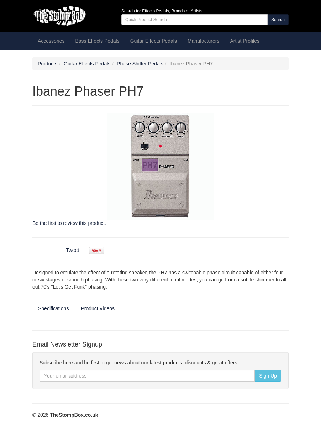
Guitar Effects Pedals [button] (153, 41)
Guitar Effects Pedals (87, 64)
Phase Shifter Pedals (140, 64)
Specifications (53, 308)
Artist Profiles (244, 41)
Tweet (72, 250)
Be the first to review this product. (69, 223)
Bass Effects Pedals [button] (97, 41)
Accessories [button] (51, 41)
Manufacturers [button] (203, 41)
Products (47, 64)
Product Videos (98, 308)
